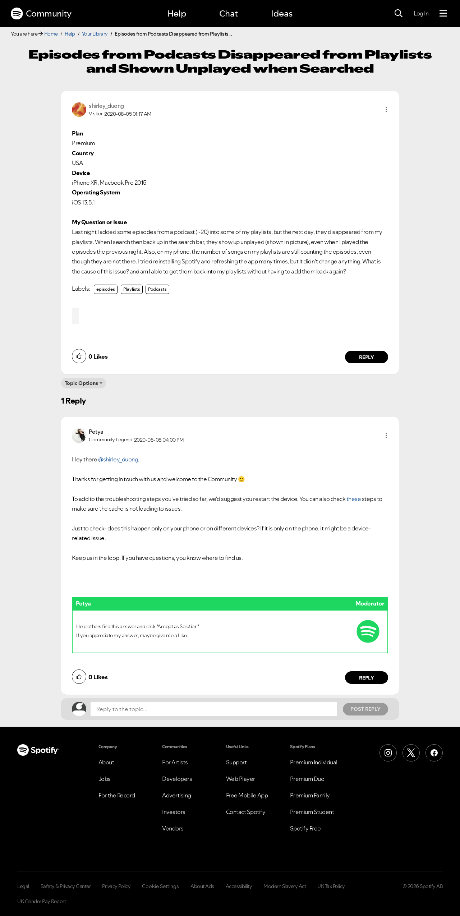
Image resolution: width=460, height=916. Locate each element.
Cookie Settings (160, 886)
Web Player (240, 779)
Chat (228, 13)
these (353, 499)
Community (41, 14)
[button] (386, 109)
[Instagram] (388, 752)
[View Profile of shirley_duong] (106, 106)
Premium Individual (313, 762)
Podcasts (157, 289)
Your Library (95, 33)
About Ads (202, 886)
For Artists (175, 762)
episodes (105, 289)
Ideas (282, 13)
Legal (23, 886)
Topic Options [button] (81, 383)
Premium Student (312, 812)
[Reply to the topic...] (214, 709)
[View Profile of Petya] (96, 432)
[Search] (398, 13)
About (106, 762)
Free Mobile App (247, 795)
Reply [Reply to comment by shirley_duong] (366, 357)
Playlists (131, 289)
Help (176, 13)
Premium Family (310, 795)
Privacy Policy (116, 886)
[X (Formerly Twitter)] (411, 752)
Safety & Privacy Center (66, 886)
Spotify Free (305, 828)
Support (236, 762)
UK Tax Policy (331, 886)
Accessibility (239, 886)
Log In (421, 13)
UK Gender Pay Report (41, 901)
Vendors (173, 828)
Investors (173, 812)
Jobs (104, 779)
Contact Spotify (246, 812)
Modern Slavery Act (284, 886)
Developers (177, 779)
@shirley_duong (118, 459)
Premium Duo (307, 779)
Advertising (176, 795)
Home (51, 33)
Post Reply (365, 709)
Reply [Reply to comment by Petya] (366, 677)
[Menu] (443, 14)
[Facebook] (434, 752)
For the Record (116, 795)
